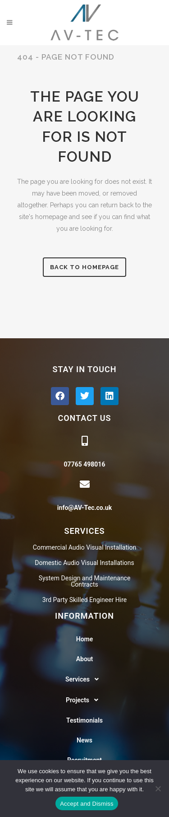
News (84, 740)
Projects (84, 700)
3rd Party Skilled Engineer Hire (84, 599)
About (84, 659)
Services (84, 679)
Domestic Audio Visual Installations (84, 562)
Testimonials (84, 720)
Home (84, 639)
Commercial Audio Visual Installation (84, 547)
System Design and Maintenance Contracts (85, 581)
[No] (157, 788)
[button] (84, 679)
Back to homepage (84, 267)
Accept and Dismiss (87, 803)
